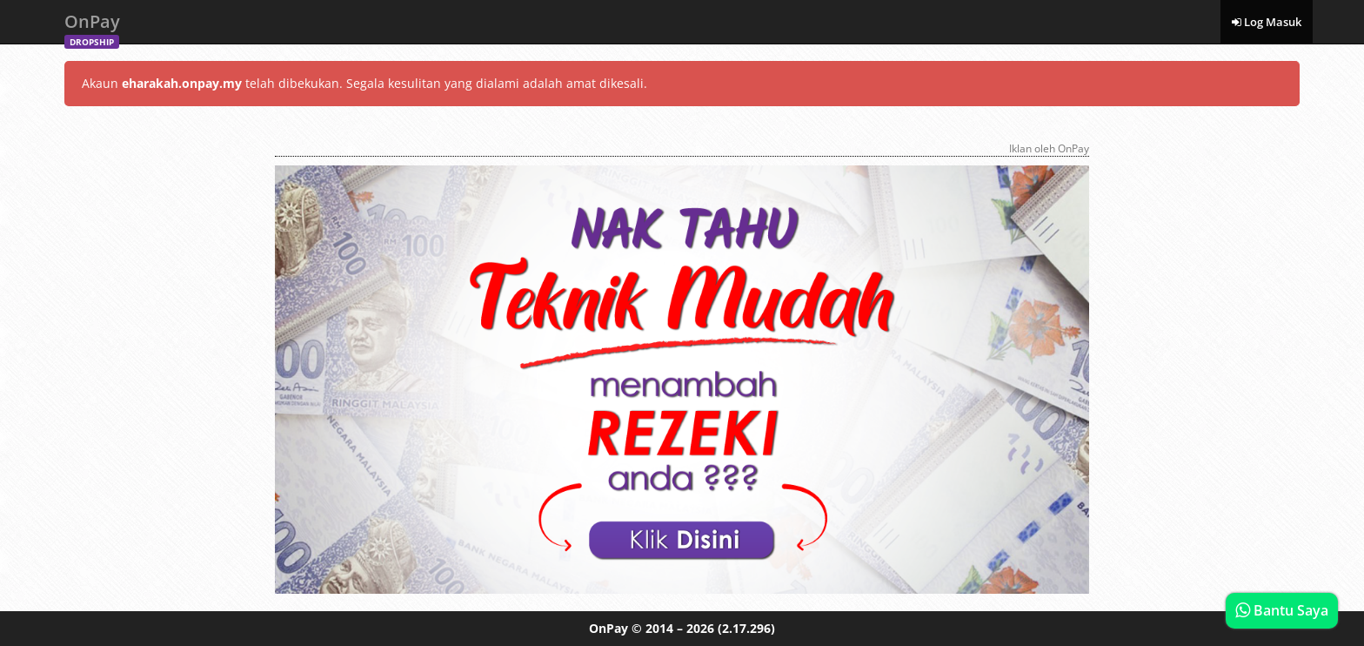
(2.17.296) (746, 628)
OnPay (92, 27)
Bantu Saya (1281, 610)
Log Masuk (1266, 22)
